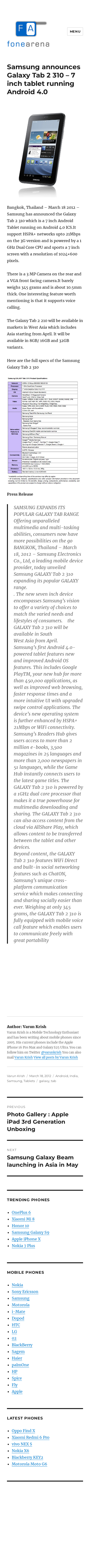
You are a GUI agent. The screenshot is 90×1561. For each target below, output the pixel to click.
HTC (16, 1324)
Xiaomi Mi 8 (23, 1219)
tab (53, 1081)
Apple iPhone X (26, 1239)
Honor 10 (20, 1225)
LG (14, 1331)
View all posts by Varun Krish (56, 1057)
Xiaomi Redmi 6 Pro (30, 1437)
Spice (17, 1378)
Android (61, 1076)
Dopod (18, 1318)
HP (14, 1371)
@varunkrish (51, 1052)
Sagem (18, 1351)
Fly (15, 1384)
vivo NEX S (22, 1444)
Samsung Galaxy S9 (30, 1232)
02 (14, 1338)
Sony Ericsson (25, 1291)
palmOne (20, 1364)
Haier (17, 1358)
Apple (17, 1391)
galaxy (44, 1081)
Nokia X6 (20, 1450)
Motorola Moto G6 (29, 1464)
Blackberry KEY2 (27, 1457)
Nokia (17, 1285)
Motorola (21, 1304)
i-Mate (18, 1311)
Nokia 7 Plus (23, 1245)
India (74, 1076)
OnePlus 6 (21, 1212)
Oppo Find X (23, 1430)
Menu (75, 31)
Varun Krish (23, 1057)
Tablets (29, 1081)
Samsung (14, 1081)
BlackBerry (22, 1344)
